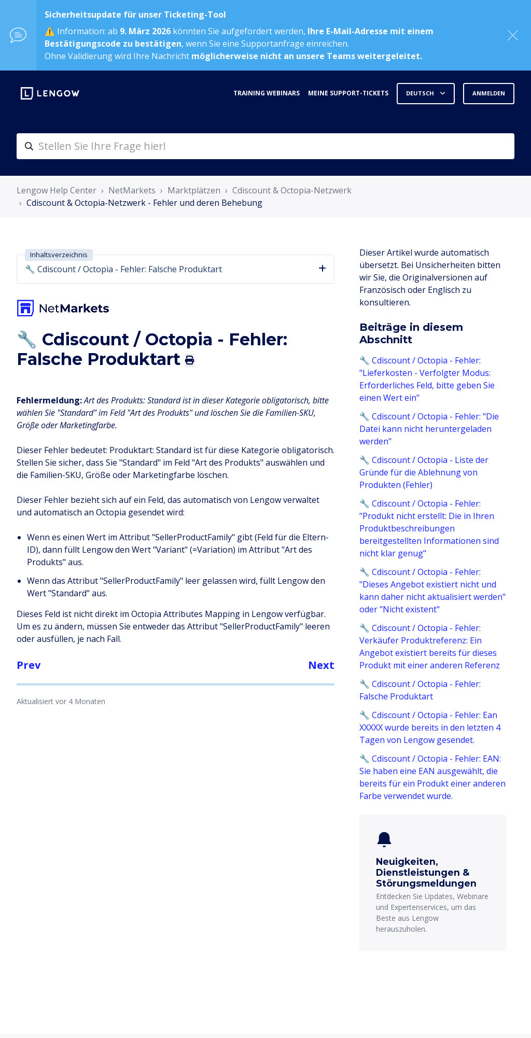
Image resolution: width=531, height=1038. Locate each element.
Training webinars (266, 93)
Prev (28, 665)
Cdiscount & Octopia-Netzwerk (292, 190)
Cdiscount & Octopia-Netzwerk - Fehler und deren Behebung (144, 202)
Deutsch (421, 93)
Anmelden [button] (488, 93)
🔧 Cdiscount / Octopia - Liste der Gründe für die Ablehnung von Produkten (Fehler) (423, 472)
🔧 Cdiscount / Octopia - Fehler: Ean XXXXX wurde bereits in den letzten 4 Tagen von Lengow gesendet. (429, 727)
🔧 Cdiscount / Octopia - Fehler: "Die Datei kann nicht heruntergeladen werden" (429, 429)
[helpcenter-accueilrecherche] (265, 146)
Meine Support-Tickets (348, 93)
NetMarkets (132, 190)
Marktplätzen (193, 190)
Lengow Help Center (56, 190)
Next (321, 665)
